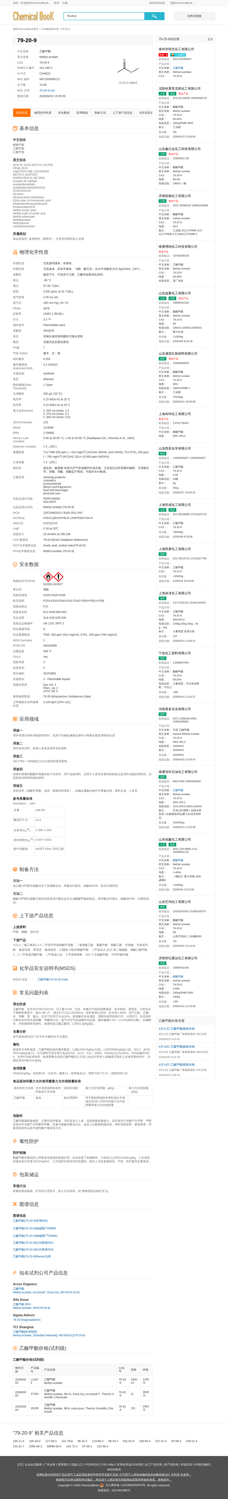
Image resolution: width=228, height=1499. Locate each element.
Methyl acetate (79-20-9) (58, 507)
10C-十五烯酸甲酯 (96, 954)
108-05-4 (144, 1441)
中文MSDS (92, 1464)
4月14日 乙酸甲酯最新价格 (177, 1064)
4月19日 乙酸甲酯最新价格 (177, 1046)
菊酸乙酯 (116, 945)
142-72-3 (71, 1446)
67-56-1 (87, 1446)
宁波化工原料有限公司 (175, 653)
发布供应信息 (157, 2)
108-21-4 (191, 1441)
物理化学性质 (42, 112)
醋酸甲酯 (178, 860)
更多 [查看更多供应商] (210, 39)
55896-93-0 (54, 1446)
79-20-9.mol (47, 90)
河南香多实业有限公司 (175, 709)
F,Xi (45, 606)
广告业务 (49, 1464)
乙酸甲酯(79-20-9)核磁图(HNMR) (34, 1228)
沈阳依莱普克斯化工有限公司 (180, 88)
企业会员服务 (33, 1464)
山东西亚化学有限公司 (175, 448)
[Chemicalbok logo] (34, 16)
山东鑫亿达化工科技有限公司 (180, 149)
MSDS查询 (114, 1469)
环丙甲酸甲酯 (119, 954)
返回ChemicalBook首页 (25, 29)
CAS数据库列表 (50, 29)
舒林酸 (129, 945)
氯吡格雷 (50, 949)
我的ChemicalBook (181, 2)
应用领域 (82, 112)
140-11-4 (18, 1441)
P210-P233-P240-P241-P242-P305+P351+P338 (73, 600)
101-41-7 (18, 1446)
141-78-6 (67, 1441)
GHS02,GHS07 (53, 584)
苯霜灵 (37, 949)
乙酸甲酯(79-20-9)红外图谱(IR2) (33, 1249)
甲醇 (16, 931)
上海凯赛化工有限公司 (175, 549)
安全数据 (64, 112)
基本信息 (21, 112)
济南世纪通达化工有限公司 (178, 958)
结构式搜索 (194, 16)
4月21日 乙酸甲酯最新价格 (177, 1028)
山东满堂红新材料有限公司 (178, 353)
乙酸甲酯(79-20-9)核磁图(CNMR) (35, 1235)
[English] (200, 3)
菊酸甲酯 (102, 945)
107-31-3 (161, 1441)
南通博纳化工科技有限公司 (178, 246)
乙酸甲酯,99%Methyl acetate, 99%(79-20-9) (31, 1306)
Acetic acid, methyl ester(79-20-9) (64, 545)
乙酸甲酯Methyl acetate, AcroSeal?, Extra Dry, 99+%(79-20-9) (46, 1290)
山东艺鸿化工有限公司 (175, 902)
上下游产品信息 (122, 112)
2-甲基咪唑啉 (73, 954)
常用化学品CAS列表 (130, 1464)
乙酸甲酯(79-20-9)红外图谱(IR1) (33, 1242)
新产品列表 (171, 1464)
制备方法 (100, 112)
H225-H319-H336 (54, 595)
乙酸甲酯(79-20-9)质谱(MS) (30, 1220)
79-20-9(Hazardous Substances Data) (67, 696)
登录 (56, 2)
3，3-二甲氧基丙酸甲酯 (27, 954)
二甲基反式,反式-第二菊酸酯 (109, 949)
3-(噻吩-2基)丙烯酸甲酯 (74, 949)
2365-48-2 (35, 1446)
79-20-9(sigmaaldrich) (26, 1319)
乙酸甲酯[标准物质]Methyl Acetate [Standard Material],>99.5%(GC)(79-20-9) (49, 1333)
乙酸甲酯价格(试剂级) (42, 1348)
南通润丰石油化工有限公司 (178, 772)
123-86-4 (97, 1441)
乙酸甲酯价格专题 (172, 1020)
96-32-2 (82, 1441)
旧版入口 (77, 1464)
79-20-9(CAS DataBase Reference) (65, 539)
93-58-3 (176, 1441)
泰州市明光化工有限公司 (177, 49)
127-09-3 (51, 1441)
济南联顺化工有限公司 (175, 196)
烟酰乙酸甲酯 (138, 949)
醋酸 (24, 931)
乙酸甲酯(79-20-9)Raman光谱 (32, 1256)
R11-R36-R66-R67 (55, 612)
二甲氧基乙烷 (53, 954)
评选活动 (186, 1464)
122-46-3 (102, 1446)
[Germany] (212, 3)
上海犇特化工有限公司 (175, 414)
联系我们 (63, 1464)
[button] (154, 16)
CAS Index (108, 1464)
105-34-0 (34, 1441)
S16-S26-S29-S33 (54, 617)
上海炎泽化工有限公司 (175, 593)
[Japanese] (206, 3)
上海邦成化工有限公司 (175, 504)
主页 (20, 1464)
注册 (65, 2)
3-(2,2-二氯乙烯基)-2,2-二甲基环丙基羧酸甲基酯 (43, 945)
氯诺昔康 (24, 949)
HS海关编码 (201, 1464)
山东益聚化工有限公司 (175, 293)
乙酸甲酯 (178, 67)
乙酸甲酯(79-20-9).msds (53, 979)
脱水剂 (34, 931)
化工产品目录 (153, 1464)
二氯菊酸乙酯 (84, 945)
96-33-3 (113, 1441)
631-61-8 (128, 1441)
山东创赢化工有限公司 (175, 839)
